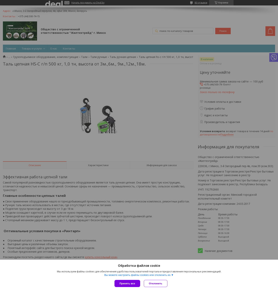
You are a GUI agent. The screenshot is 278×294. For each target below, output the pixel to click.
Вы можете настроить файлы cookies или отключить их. (137, 275)
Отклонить (155, 283)
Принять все (127, 283)
